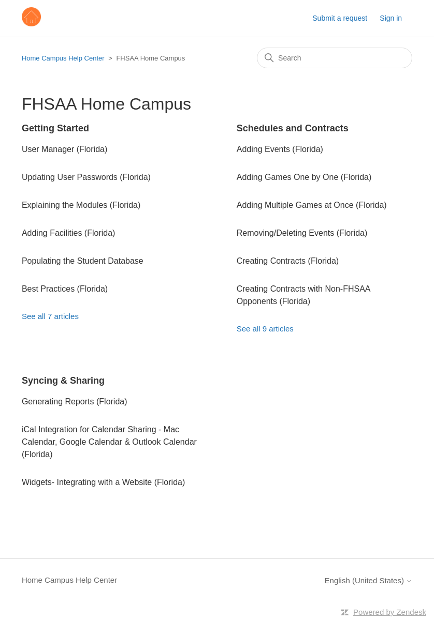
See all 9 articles (265, 328)
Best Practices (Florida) (65, 288)
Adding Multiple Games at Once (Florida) (312, 205)
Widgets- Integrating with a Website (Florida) (103, 482)
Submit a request (339, 18)
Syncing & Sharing (63, 380)
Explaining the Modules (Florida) (81, 205)
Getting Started (55, 128)
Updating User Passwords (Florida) (86, 177)
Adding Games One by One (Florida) (304, 177)
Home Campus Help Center (63, 58)
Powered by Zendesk (389, 612)
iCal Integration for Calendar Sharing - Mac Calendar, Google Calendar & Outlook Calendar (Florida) (109, 442)
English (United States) (369, 580)
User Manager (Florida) (64, 149)
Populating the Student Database (82, 260)
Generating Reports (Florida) (74, 401)
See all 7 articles (50, 316)
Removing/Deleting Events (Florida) (302, 233)
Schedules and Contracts (293, 128)
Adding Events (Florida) (280, 149)
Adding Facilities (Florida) (68, 233)
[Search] (334, 58)
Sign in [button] (391, 18)
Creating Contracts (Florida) (288, 260)
